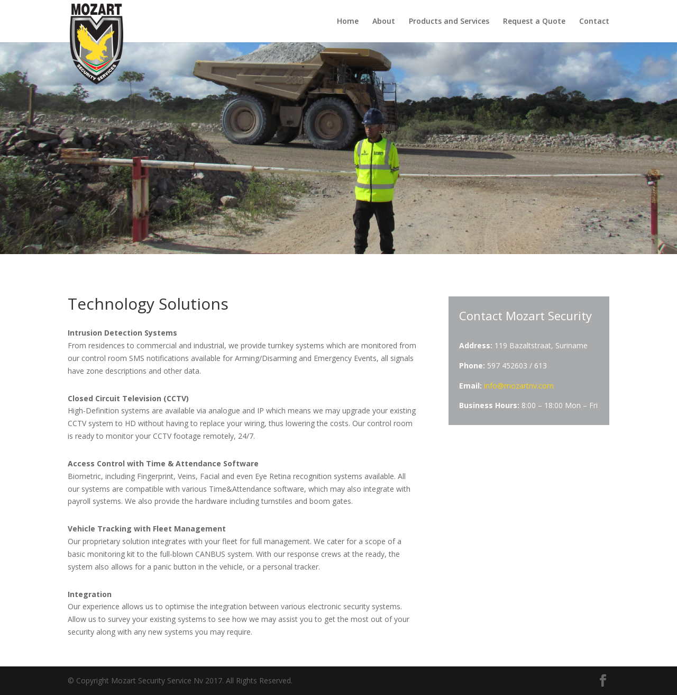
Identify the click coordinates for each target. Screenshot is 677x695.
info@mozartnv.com (519, 386)
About (383, 21)
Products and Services (449, 21)
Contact (594, 21)
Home (348, 21)
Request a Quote (534, 21)
